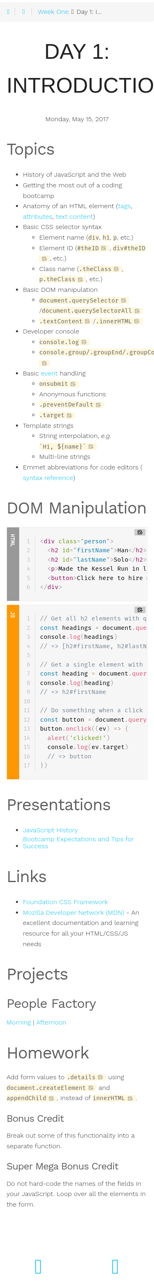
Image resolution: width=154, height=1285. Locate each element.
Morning (19, 1022)
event (49, 373)
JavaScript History (50, 830)
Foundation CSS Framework (65, 902)
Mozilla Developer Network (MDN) (73, 912)
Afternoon (51, 1022)
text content (74, 216)
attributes (37, 216)
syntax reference (48, 478)
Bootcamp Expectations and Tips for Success (78, 843)
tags (124, 206)
